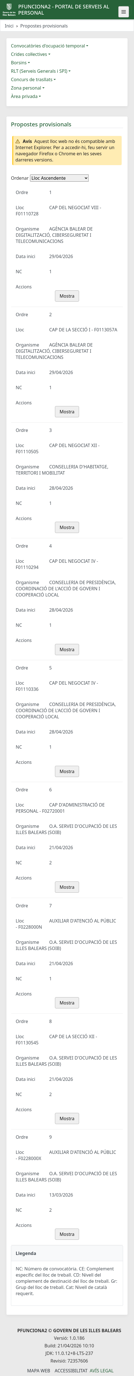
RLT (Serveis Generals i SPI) (39, 71)
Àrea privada (24, 96)
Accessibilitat (71, 1371)
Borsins (19, 63)
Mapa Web (38, 1371)
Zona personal (26, 88)
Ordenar (20, 178)
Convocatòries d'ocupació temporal (48, 46)
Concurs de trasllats (31, 79)
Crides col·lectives (29, 54)
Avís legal (102, 1371)
